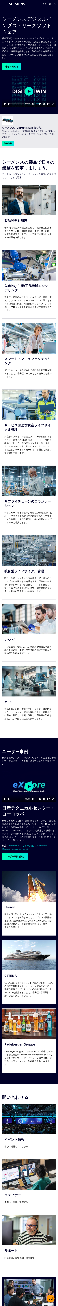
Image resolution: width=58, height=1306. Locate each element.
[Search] (44, 4)
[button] (11, 66)
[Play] (5, 104)
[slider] (16, 104)
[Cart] (49, 4)
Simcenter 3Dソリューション (21, 845)
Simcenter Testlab (20, 849)
